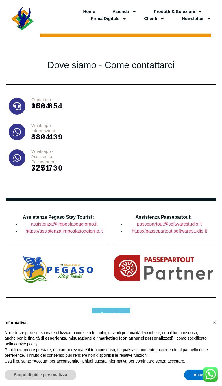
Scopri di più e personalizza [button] (40, 374)
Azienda (124, 11)
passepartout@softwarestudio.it (169, 224)
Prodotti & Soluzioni (178, 11)
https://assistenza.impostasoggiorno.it (64, 231)
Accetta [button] (200, 374)
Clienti (154, 18)
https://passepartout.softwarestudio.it (169, 231)
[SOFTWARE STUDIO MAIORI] (146, 141)
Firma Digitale (109, 18)
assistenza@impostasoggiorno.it (64, 224)
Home (89, 11)
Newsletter (196, 18)
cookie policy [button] (25, 344)
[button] (214, 322)
